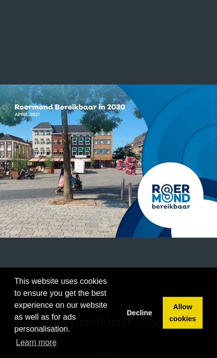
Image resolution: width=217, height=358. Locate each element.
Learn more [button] (36, 342)
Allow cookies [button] (182, 313)
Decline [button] (139, 313)
